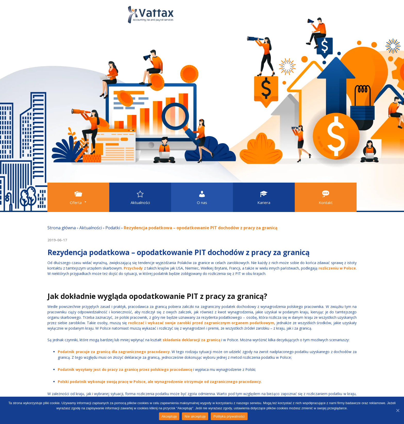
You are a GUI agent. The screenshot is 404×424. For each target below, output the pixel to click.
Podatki (112, 228)
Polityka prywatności (229, 416)
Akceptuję (169, 416)
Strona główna (61, 228)
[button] (78, 197)
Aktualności (90, 228)
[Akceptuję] (397, 410)
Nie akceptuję (195, 416)
